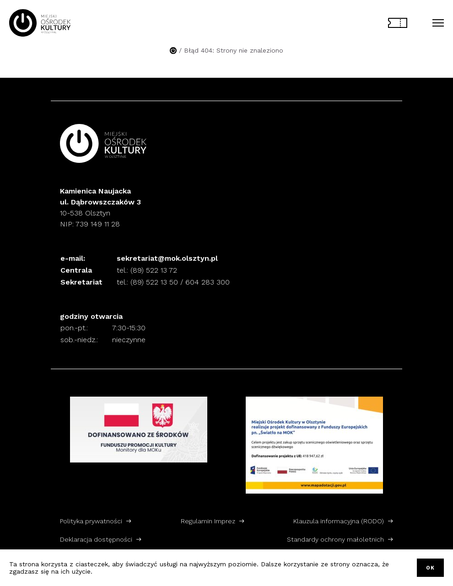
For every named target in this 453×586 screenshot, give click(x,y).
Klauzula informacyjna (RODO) (338, 521)
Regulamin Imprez (208, 521)
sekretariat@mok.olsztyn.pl (167, 258)
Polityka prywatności (91, 521)
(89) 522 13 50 (154, 282)
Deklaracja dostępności (96, 539)
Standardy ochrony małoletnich (335, 539)
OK (430, 568)
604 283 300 (207, 282)
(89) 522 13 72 (153, 270)
